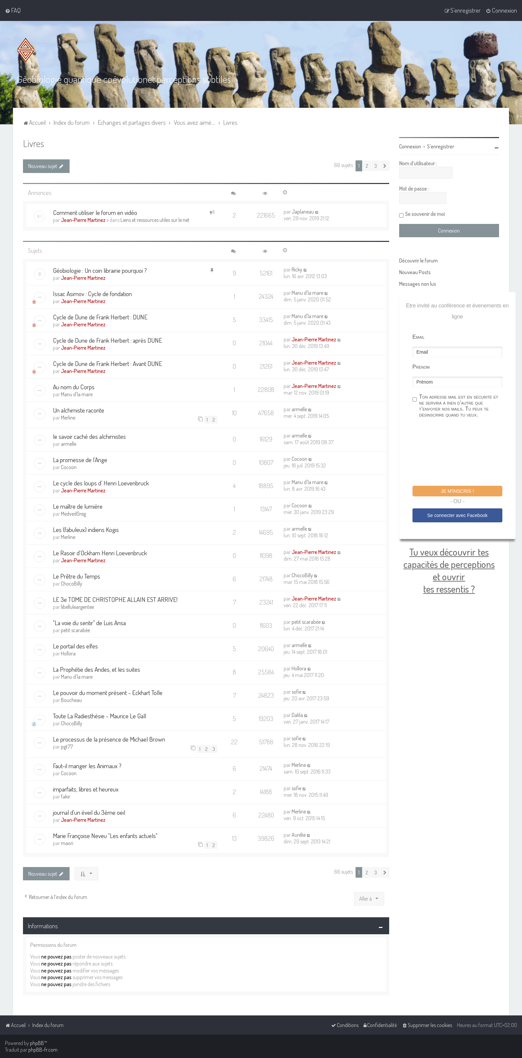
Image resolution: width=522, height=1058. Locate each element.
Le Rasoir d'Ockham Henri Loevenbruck (100, 552)
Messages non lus (417, 283)
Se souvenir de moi (425, 213)
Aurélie (299, 834)
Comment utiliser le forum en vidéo (95, 212)
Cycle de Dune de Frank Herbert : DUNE (100, 316)
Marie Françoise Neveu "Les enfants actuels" (105, 835)
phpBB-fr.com (43, 1049)
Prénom (421, 366)
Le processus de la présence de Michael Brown (109, 739)
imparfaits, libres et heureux (86, 789)
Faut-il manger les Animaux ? (87, 765)
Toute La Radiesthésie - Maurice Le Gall (99, 715)
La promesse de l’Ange (80, 459)
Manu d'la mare (307, 292)
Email (418, 336)
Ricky (297, 269)
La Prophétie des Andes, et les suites (96, 669)
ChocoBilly (71, 583)
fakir (65, 796)
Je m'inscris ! (457, 490)
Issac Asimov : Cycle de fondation (92, 293)
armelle (299, 409)
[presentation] (463, 452)
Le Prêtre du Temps (76, 576)
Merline (68, 417)
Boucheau (71, 699)
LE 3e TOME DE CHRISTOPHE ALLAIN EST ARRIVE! (115, 599)
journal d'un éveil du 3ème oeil (89, 812)
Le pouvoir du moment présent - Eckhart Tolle (107, 692)
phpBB (37, 1043)
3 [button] (376, 165)
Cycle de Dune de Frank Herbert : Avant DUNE (107, 363)
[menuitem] (13, 10)
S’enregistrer (440, 146)
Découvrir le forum (418, 260)
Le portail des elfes (75, 645)
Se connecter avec (457, 515)
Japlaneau (303, 211)
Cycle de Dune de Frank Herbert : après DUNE (107, 340)
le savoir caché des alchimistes (89, 436)
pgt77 (67, 746)
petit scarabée (75, 629)
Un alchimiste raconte (78, 410)
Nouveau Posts (415, 271)
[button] (385, 165)
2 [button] (367, 165)
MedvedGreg (73, 513)
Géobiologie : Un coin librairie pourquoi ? (100, 270)
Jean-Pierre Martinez (83, 219)
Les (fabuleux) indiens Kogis (86, 529)
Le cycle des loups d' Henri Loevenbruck (101, 482)
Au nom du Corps (74, 386)
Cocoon (69, 466)
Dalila (297, 714)
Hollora (68, 653)
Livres (33, 143)
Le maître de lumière (78, 506)
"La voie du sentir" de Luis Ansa (89, 622)
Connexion (410, 146)
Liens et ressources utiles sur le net (155, 219)
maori (67, 842)
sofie (296, 691)
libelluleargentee (77, 606)
